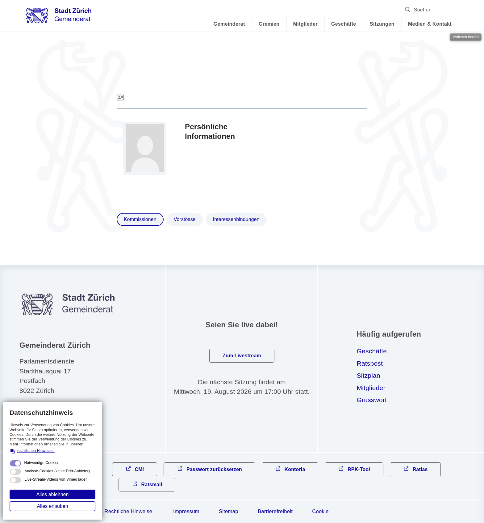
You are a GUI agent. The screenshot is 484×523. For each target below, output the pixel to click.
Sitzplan (368, 375)
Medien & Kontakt (430, 24)
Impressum (186, 512)
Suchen (443, 10)
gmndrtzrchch (65, 419)
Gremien (269, 24)
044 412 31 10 (50, 407)
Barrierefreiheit (275, 512)
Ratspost (370, 363)
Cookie (320, 512)
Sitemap (228, 512)
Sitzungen (382, 24)
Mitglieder (305, 24)
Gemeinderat (229, 24)
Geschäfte (343, 24)
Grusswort (372, 399)
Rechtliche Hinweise (128, 512)
